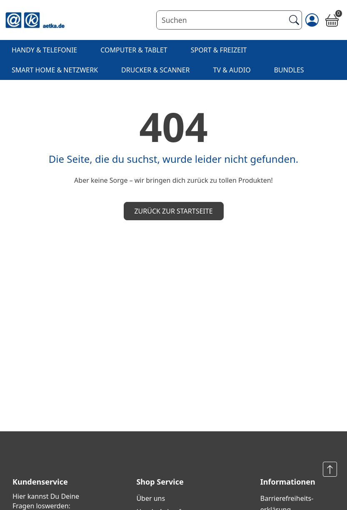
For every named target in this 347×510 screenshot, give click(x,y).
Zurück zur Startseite (173, 211)
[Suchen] (221, 20)
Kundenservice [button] (40, 482)
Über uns (150, 498)
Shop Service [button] (159, 482)
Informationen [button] (287, 482)
